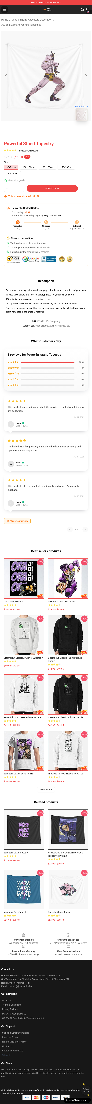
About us (6, 1000)
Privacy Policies (10, 1009)
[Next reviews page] (85, 529)
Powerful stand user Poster (61, 601)
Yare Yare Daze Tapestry (16, 852)
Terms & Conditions (11, 1004)
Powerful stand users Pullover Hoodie (22, 717)
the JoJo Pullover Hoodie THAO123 (65, 773)
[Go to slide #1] (37, 130)
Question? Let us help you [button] (77, 1100)
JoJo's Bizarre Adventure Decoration (32, 19)
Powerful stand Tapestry (60, 912)
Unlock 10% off (86, 1090)
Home (4, 19)
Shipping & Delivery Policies (15, 1033)
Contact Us (7, 1046)
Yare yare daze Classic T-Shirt (18, 773)
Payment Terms (10, 1037)
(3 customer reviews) (28, 150)
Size (6, 162)
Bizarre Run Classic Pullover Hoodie (65, 717)
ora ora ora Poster (13, 601)
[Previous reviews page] (70, 529)
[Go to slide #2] (54, 130)
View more (46, 789)
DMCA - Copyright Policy (14, 1013)
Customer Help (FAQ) (12, 1050)
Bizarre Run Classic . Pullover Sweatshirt (24, 658)
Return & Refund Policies (14, 1041)
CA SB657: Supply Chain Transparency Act (23, 1018)
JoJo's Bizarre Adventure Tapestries (21, 24)
